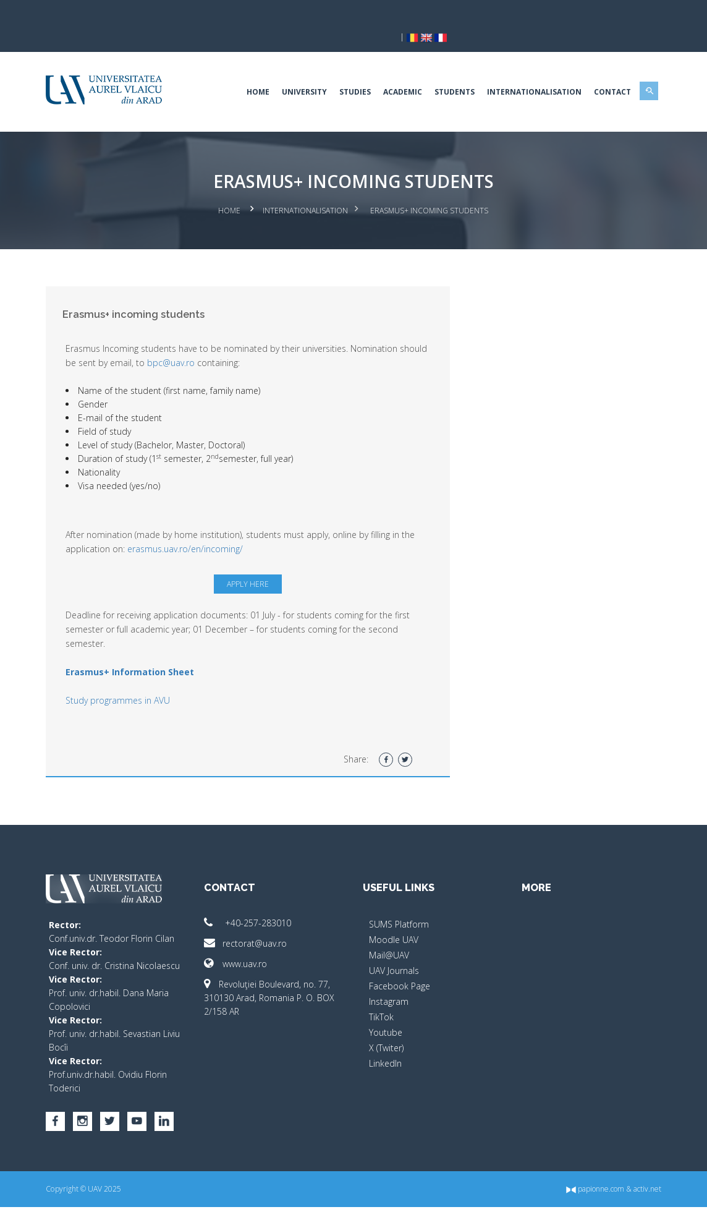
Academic (385, 71)
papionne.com (578, 1194)
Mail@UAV (389, 933)
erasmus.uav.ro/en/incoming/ (218, 526)
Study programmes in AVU (135, 678)
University (287, 71)
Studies (338, 71)
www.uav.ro (244, 941)
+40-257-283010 (256, 901)
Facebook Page (399, 964)
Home (240, 71)
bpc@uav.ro (218, 340)
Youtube (385, 1010)
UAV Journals (394, 948)
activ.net (630, 1194)
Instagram (389, 979)
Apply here (253, 562)
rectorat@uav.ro (254, 921)
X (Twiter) (386, 1025)
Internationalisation (517, 71)
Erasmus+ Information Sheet (147, 649)
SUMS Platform (399, 902)
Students (437, 71)
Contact (595, 71)
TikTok (381, 995)
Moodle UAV (393, 917)
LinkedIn (385, 1041)
